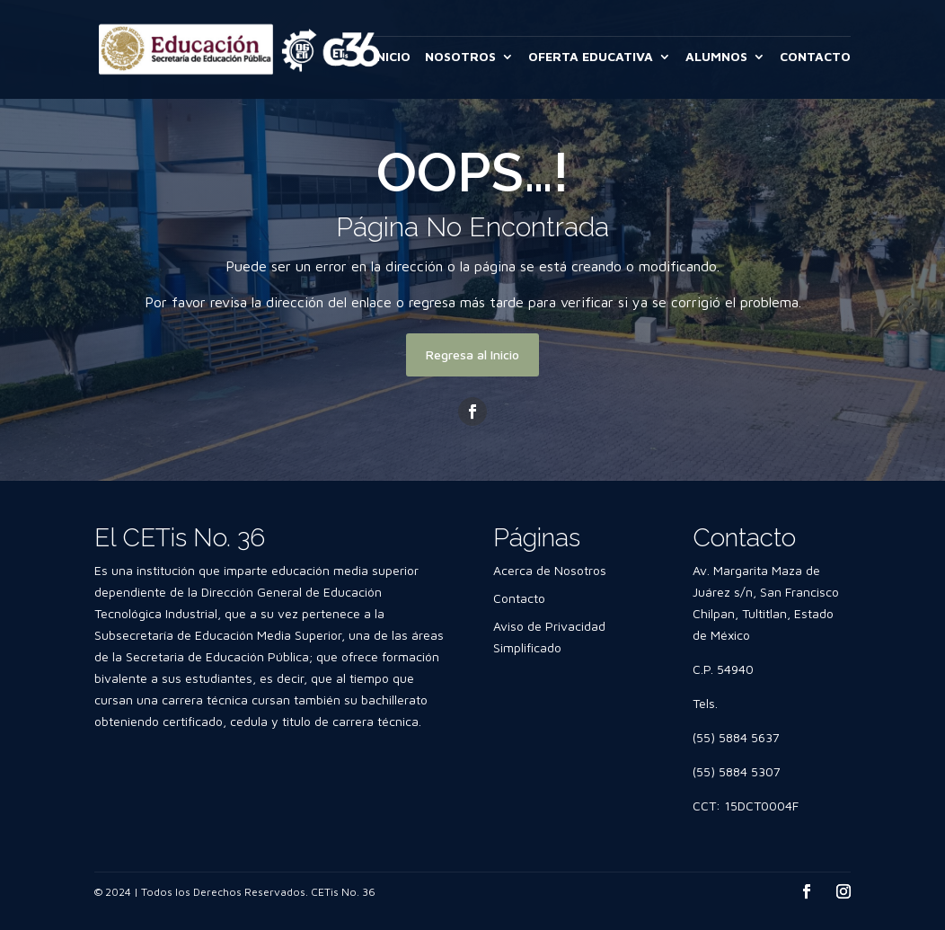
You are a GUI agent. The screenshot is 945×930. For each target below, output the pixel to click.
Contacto (519, 598)
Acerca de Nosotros (549, 570)
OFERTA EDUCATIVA (590, 57)
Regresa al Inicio (472, 354)
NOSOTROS (460, 57)
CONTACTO (815, 57)
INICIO (392, 57)
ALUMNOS (716, 57)
